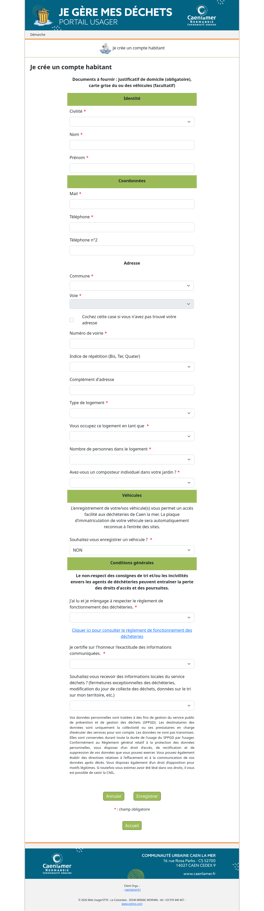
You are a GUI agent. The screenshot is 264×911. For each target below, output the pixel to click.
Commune (81, 276)
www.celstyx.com (132, 904)
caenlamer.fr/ (133, 889)
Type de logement (89, 402)
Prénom (79, 157)
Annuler (113, 796)
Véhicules (132, 495)
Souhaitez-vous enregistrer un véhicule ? (111, 539)
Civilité (78, 111)
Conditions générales (132, 563)
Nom (76, 134)
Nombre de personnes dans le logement (110, 449)
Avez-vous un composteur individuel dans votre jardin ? (125, 472)
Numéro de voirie (88, 333)
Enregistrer (147, 796)
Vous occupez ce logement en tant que (109, 426)
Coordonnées (131, 181)
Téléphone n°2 (86, 240)
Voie (75, 295)
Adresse (132, 263)
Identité (132, 98)
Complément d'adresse (94, 379)
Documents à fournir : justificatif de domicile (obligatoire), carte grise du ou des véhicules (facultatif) (132, 82)
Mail (75, 193)
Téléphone (81, 217)
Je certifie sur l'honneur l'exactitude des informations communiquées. (120, 650)
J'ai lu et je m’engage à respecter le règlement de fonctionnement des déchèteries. (116, 604)
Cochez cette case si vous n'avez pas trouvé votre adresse (129, 320)
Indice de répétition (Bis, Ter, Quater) (107, 356)
